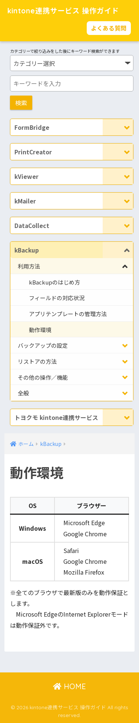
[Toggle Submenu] (118, 127)
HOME (69, 686)
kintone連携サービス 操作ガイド (63, 10)
